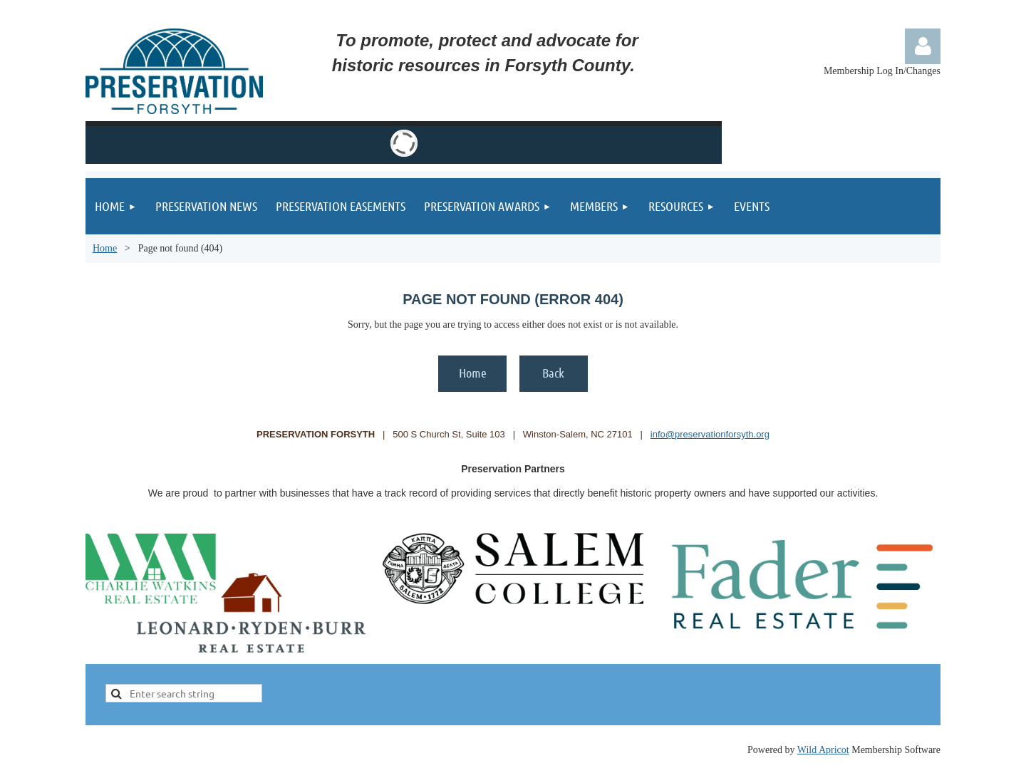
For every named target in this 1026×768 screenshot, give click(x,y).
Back (553, 372)
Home (105, 248)
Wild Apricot (823, 749)
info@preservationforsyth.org (710, 434)
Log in (922, 46)
